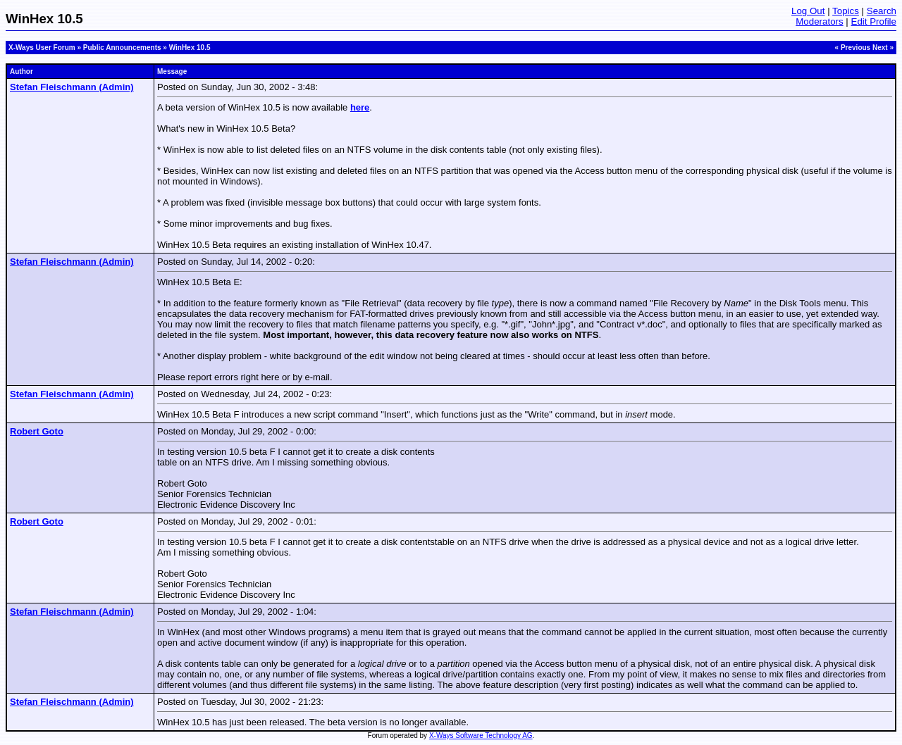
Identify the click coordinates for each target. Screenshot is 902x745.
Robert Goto (36, 431)
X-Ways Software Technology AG (481, 735)
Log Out (807, 11)
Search (881, 11)
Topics (845, 11)
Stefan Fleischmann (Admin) (72, 87)
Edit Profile (873, 21)
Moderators (819, 21)
